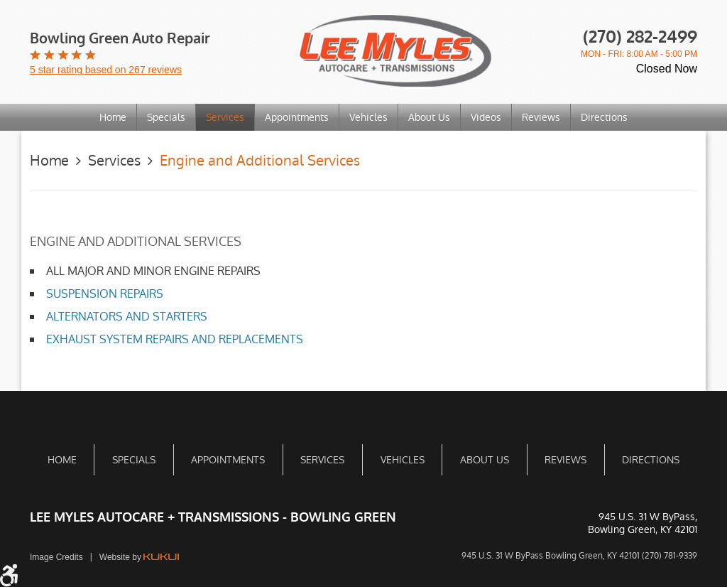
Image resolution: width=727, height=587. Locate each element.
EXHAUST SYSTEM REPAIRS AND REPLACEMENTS (174, 339)
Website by (139, 557)
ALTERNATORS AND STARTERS (126, 316)
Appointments (297, 117)
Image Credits (56, 557)
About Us (429, 117)
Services (225, 117)
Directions (604, 117)
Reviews (541, 117)
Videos (486, 117)
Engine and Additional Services (260, 161)
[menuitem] (113, 117)
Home (112, 117)
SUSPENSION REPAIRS (104, 294)
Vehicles (368, 117)
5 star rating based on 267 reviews (106, 69)
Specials (166, 117)
